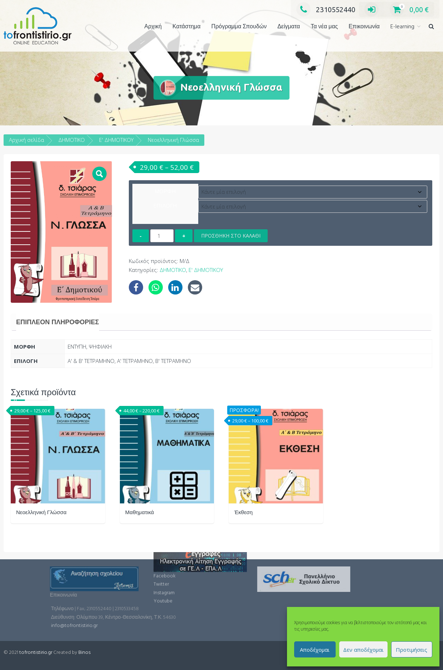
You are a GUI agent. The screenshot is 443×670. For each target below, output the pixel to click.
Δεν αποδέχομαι (363, 649)
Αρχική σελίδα (26, 139)
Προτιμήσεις (411, 649)
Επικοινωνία (364, 27)
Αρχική (153, 27)
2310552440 (325, 9)
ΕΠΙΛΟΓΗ (165, 205)
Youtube (163, 581)
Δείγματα (288, 27)
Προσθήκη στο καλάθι (231, 235)
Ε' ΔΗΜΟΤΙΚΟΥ (116, 139)
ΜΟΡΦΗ (165, 191)
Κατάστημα (186, 27)
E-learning (402, 27)
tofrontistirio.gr (35, 653)
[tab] (57, 322)
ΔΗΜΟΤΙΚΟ (71, 139)
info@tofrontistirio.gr (120, 626)
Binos (84, 653)
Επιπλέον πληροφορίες (57, 322)
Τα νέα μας (324, 27)
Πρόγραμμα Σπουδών (239, 27)
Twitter (161, 564)
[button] (431, 27)
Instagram (164, 573)
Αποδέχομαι (315, 649)
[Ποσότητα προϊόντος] (162, 235)
